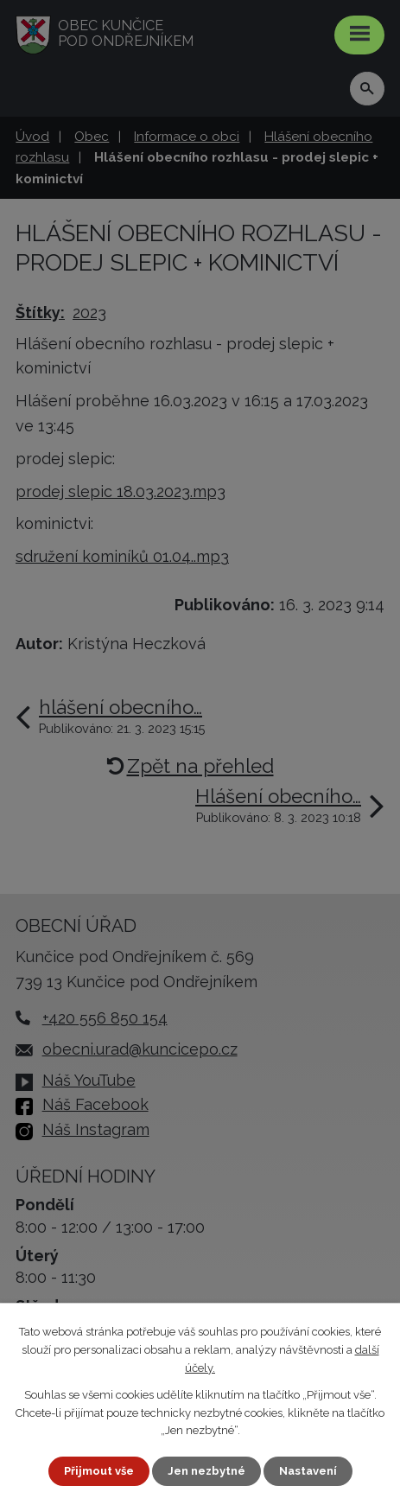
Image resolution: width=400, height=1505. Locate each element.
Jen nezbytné (206, 1470)
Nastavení (308, 1470)
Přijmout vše (99, 1470)
